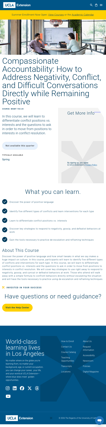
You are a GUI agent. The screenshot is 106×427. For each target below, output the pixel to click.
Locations (66, 371)
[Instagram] (8, 389)
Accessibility (89, 355)
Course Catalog (68, 352)
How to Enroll (67, 341)
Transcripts (66, 366)
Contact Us (66, 346)
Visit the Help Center (17, 307)
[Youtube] (8, 397)
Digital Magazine (91, 371)
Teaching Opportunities (67, 359)
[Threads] (37, 389)
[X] (29, 389)
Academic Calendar (83, 14)
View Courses (56, 14)
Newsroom (88, 361)
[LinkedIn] (15, 389)
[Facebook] (22, 389)
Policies (86, 366)
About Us (87, 341)
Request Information (88, 348)
